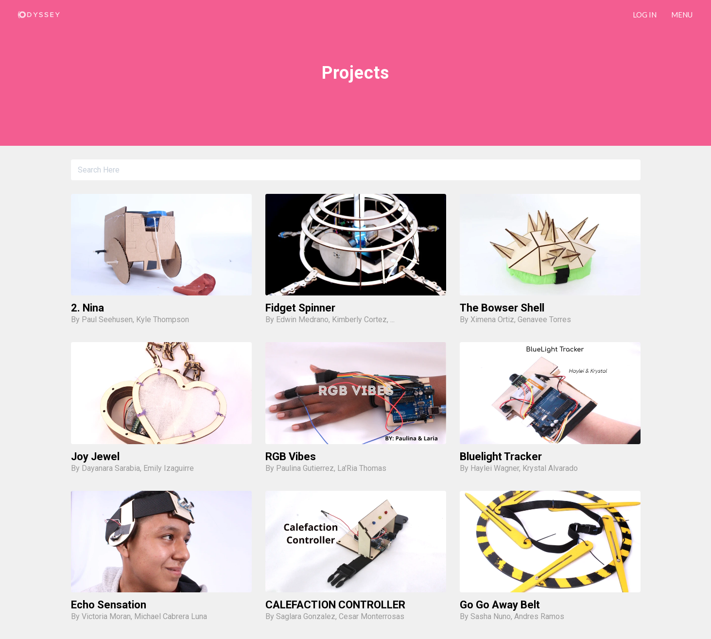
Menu (682, 14)
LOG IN (645, 14)
